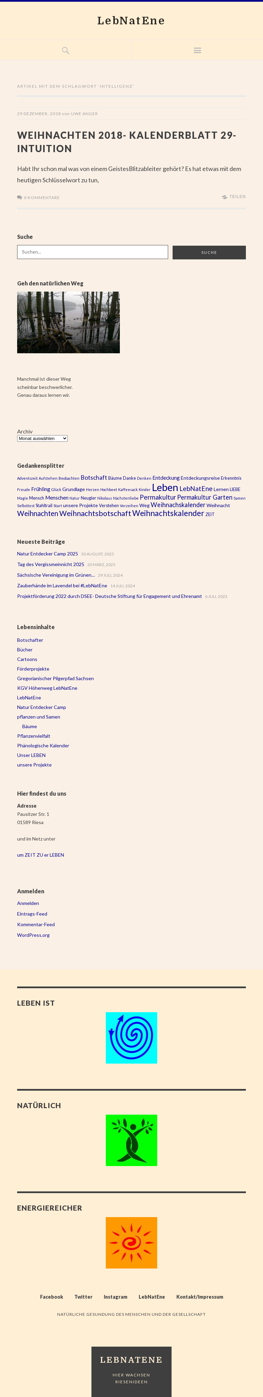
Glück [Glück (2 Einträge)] (56, 489)
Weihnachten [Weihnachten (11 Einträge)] (37, 512)
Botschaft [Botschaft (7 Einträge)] (93, 476)
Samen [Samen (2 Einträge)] (240, 497)
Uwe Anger (84, 113)
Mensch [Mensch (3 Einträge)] (36, 497)
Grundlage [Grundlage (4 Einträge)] (73, 488)
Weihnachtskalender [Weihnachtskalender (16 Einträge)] (168, 512)
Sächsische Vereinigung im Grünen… (56, 574)
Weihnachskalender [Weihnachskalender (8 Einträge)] (178, 504)
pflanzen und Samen (38, 716)
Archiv (25, 430)
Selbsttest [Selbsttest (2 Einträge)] (26, 505)
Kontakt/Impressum (199, 1296)
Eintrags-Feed (32, 913)
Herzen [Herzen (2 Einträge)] (92, 489)
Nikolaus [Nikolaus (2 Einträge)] (104, 497)
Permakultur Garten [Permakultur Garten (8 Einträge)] (205, 496)
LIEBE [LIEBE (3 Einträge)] (235, 488)
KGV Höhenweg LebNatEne (47, 687)
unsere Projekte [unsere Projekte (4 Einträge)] (80, 504)
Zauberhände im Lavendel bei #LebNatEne (62, 585)
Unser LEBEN (31, 754)
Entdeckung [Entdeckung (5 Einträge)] (166, 477)
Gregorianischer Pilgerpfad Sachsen (55, 678)
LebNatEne (132, 20)
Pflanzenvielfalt (33, 735)
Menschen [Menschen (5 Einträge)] (56, 497)
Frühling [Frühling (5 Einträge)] (40, 488)
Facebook (51, 1296)
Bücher (25, 649)
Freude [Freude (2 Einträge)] (23, 489)
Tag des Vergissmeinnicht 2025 (50, 563)
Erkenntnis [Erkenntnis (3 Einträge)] (231, 477)
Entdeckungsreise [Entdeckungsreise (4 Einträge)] (200, 477)
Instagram (115, 1296)
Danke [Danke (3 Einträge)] (129, 477)
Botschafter (30, 639)
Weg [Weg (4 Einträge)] (144, 504)
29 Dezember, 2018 (39, 113)
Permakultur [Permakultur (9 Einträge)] (158, 496)
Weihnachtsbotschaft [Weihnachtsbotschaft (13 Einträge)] (95, 512)
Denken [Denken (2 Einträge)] (144, 477)
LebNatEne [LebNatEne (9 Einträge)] (196, 488)
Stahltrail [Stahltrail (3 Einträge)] (44, 504)
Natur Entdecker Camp (41, 706)
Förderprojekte (33, 668)
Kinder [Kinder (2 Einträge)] (145, 489)
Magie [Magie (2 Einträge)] (22, 497)
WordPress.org (33, 934)
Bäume (29, 725)
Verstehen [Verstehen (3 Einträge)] (109, 504)
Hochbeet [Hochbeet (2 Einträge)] (108, 489)
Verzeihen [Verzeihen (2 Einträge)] (129, 505)
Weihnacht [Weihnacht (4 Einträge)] (218, 504)
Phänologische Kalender (43, 745)
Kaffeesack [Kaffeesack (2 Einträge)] (128, 489)
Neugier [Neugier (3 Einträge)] (88, 497)
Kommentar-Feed (36, 924)
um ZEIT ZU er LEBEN (40, 854)
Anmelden (28, 902)
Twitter (83, 1296)
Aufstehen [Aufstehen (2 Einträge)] (48, 477)
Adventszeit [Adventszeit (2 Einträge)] (27, 477)
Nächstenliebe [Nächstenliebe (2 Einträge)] (126, 497)
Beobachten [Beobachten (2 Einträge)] (69, 477)
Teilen (237, 196)
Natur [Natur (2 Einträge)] (75, 497)
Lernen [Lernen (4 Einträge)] (221, 488)
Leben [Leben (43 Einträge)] (165, 486)
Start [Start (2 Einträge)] (57, 505)
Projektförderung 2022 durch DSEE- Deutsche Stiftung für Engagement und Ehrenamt (109, 595)
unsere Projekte (34, 764)
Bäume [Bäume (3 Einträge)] (115, 477)
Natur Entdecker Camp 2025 (47, 553)
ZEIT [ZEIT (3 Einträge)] (210, 513)
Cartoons (27, 658)
